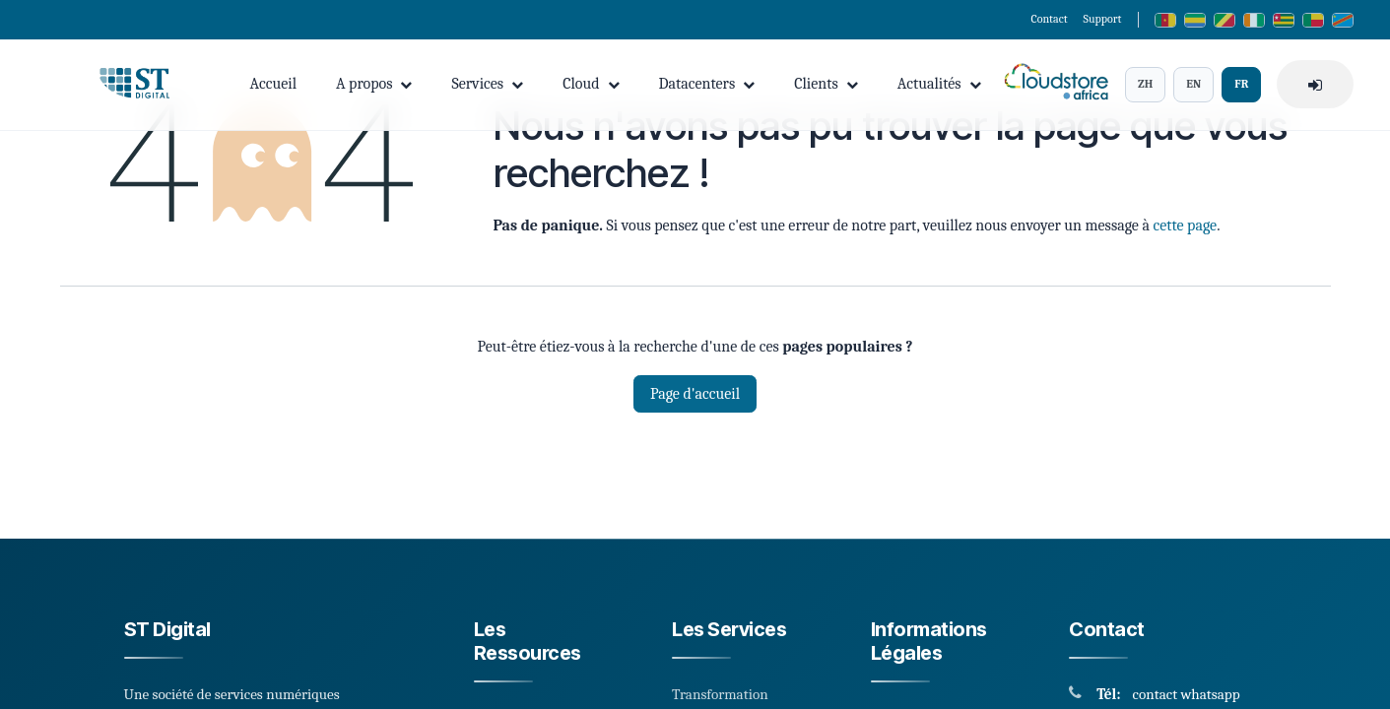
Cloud (591, 84)
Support (1103, 19)
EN (1193, 84)
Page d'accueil (695, 394)
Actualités (939, 84)
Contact (1048, 19)
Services (487, 84)
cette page (1185, 225)
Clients (826, 84)
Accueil (274, 84)
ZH (1145, 84)
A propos (374, 84)
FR (1241, 84)
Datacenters (707, 84)
